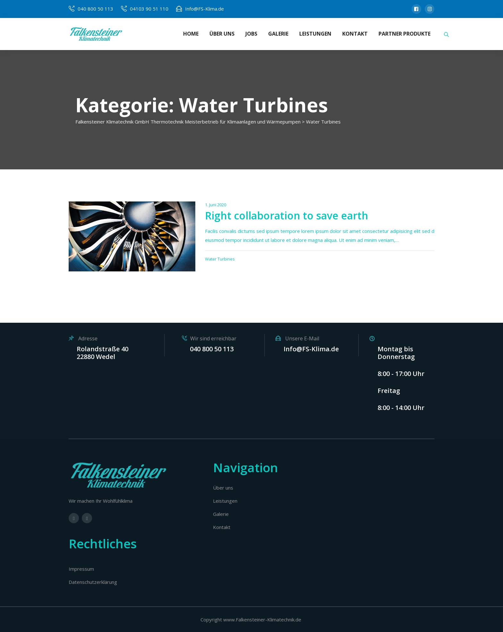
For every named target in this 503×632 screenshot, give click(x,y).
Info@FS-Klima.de (204, 8)
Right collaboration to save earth (286, 215)
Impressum (81, 569)
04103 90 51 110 (149, 8)
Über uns (223, 487)
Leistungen (225, 501)
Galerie (221, 514)
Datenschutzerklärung (93, 582)
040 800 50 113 (95, 8)
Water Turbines (220, 259)
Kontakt (221, 527)
